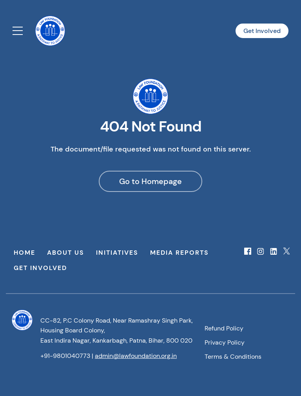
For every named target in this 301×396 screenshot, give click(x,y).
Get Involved (262, 31)
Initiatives (117, 252)
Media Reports (179, 252)
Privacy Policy (225, 342)
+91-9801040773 (65, 356)
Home (24, 252)
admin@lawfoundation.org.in (136, 356)
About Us (65, 252)
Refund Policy (224, 328)
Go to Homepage (150, 181)
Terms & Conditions (233, 356)
